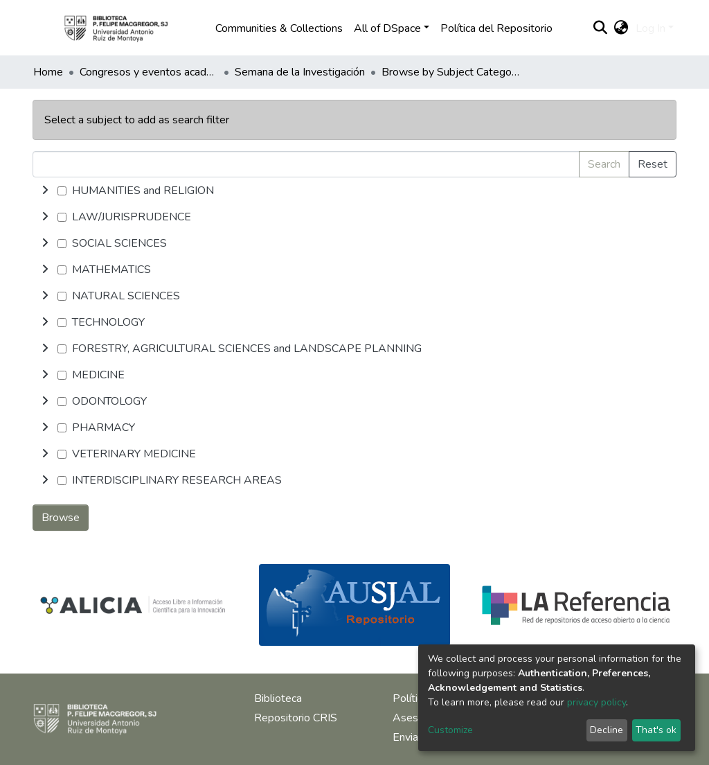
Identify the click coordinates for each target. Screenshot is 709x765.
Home (48, 72)
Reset (652, 164)
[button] (621, 28)
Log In (650, 28)
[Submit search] (600, 28)
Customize (450, 730)
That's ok (656, 730)
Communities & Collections (279, 28)
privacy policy (596, 702)
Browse (61, 517)
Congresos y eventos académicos (149, 72)
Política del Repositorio (496, 28)
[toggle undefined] (45, 190)
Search (604, 164)
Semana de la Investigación (300, 72)
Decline (606, 730)
